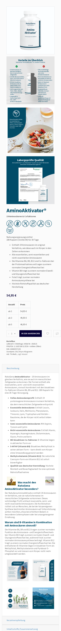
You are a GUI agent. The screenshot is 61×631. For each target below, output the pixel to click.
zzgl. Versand (22, 354)
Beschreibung (13, 368)
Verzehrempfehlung (16, 620)
